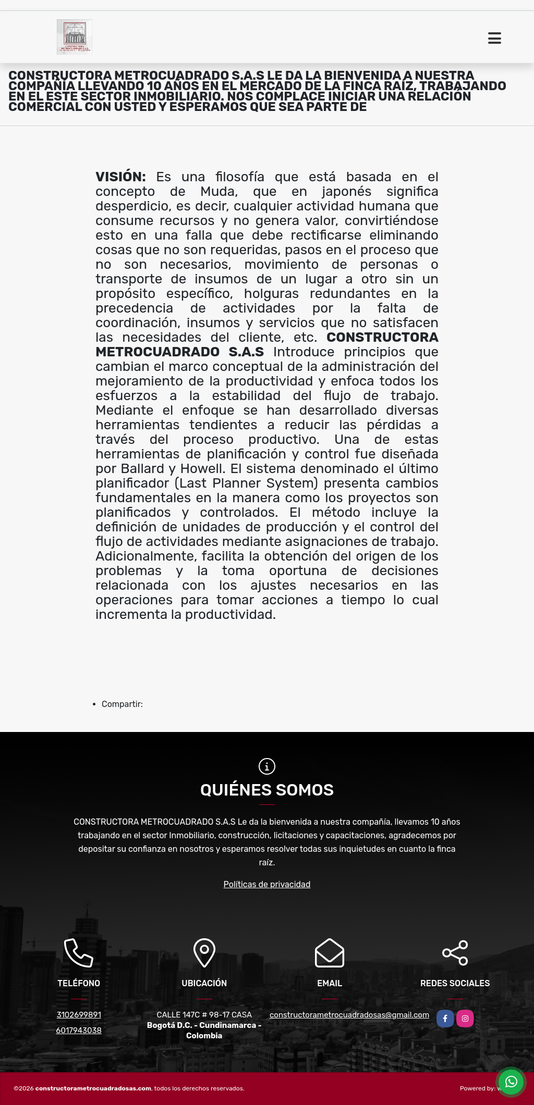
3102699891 (79, 1015)
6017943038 (79, 1030)
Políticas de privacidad (267, 884)
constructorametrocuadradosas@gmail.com (349, 1015)
